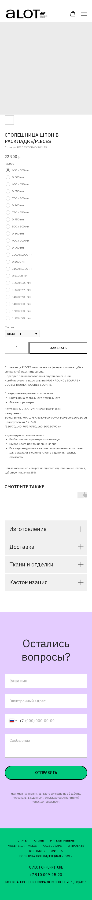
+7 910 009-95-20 (46, 874)
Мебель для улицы (22, 845)
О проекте (76, 845)
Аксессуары (52, 845)
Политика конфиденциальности (46, 856)
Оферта (57, 851)
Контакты (37, 851)
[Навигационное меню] (84, 14)
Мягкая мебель (62, 840)
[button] (73, 14)
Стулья (23, 840)
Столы (39, 840)
